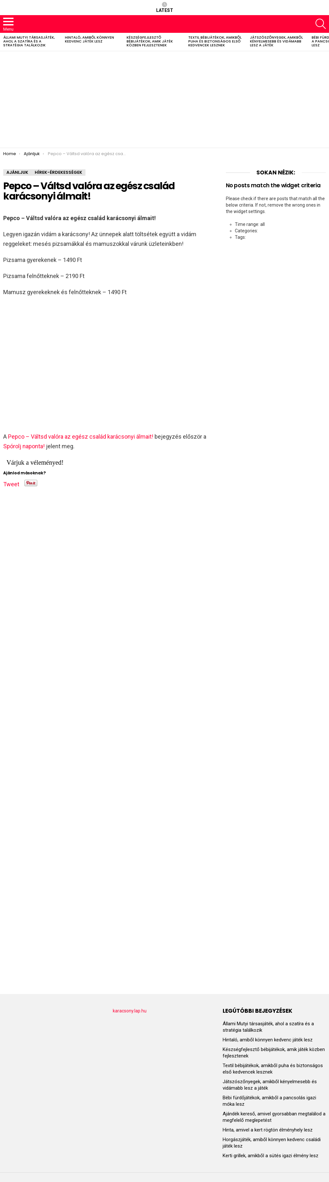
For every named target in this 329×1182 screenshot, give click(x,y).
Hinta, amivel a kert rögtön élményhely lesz (268, 1130)
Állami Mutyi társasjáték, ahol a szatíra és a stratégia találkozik (29, 41)
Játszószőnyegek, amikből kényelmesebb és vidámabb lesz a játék (276, 41)
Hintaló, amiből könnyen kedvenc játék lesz (89, 39)
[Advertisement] (164, 99)
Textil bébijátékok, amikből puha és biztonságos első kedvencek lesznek (215, 41)
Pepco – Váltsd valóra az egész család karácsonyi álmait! (80, 436)
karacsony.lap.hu (130, 1010)
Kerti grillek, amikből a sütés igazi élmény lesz (270, 1156)
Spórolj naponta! (24, 446)
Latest (164, 7)
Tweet (11, 483)
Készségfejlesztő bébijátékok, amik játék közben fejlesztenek (150, 41)
